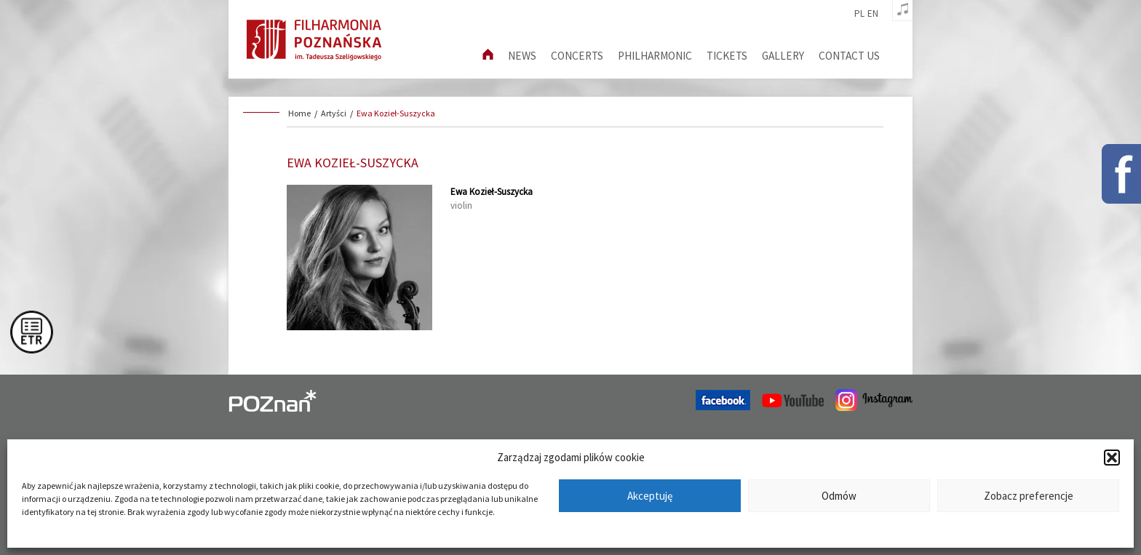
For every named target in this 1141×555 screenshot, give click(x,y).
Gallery (783, 56)
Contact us (849, 56)
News (522, 56)
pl (859, 14)
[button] (1112, 457)
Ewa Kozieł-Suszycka (396, 113)
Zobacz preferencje (1028, 496)
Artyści (333, 113)
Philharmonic (655, 56)
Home (299, 113)
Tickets (727, 56)
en (872, 14)
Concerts (577, 56)
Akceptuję (649, 496)
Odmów (839, 496)
